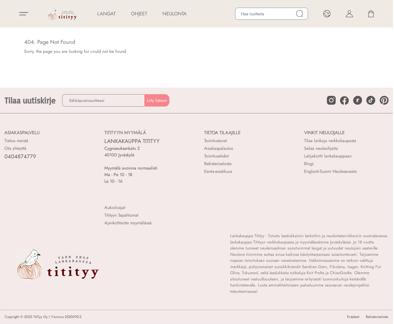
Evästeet (353, 316)
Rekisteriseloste (218, 163)
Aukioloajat (114, 207)
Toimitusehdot (216, 156)
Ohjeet (139, 13)
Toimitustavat (215, 140)
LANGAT (106, 13)
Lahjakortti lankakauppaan (328, 156)
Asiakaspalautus (218, 148)
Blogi (309, 163)
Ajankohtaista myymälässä (128, 223)
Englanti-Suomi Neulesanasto (330, 171)
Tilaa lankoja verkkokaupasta (330, 140)
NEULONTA (174, 13)
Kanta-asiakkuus (218, 171)
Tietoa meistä (16, 140)
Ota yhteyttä (15, 148)
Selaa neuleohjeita (321, 148)
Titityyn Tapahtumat (121, 215)
